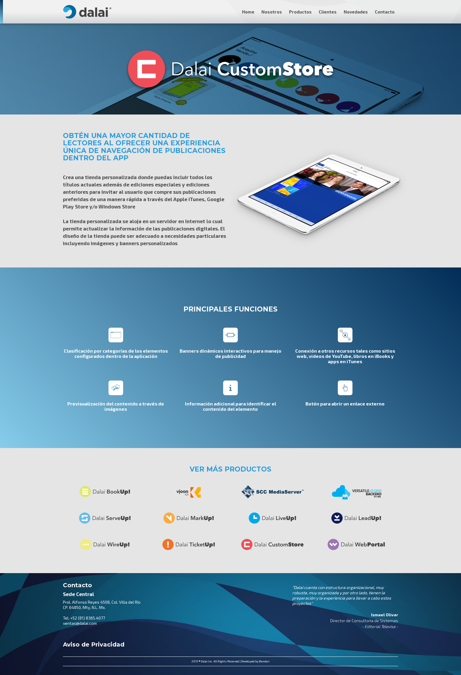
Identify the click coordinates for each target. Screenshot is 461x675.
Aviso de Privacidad (93, 644)
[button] (385, 7)
